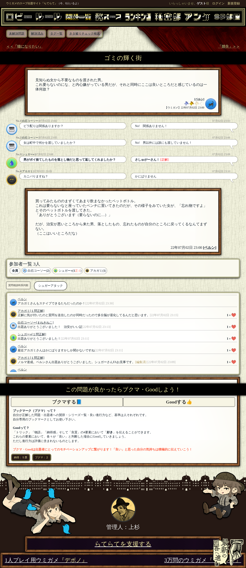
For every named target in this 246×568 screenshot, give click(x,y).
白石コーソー (30, 120)
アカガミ (27, 171)
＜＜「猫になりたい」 (24, 46)
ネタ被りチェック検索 (84, 33)
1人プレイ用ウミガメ (46, 560)
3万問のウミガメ (202, 560)
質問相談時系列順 (18, 285)
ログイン (218, 3)
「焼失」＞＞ (229, 46)
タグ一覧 (56, 33)
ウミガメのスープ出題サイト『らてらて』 (31, 3)
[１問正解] (37, 310)
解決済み (37, 33)
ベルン (199, 99)
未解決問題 (16, 33)
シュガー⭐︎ (28, 154)
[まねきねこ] (45, 322)
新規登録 (234, 3)
